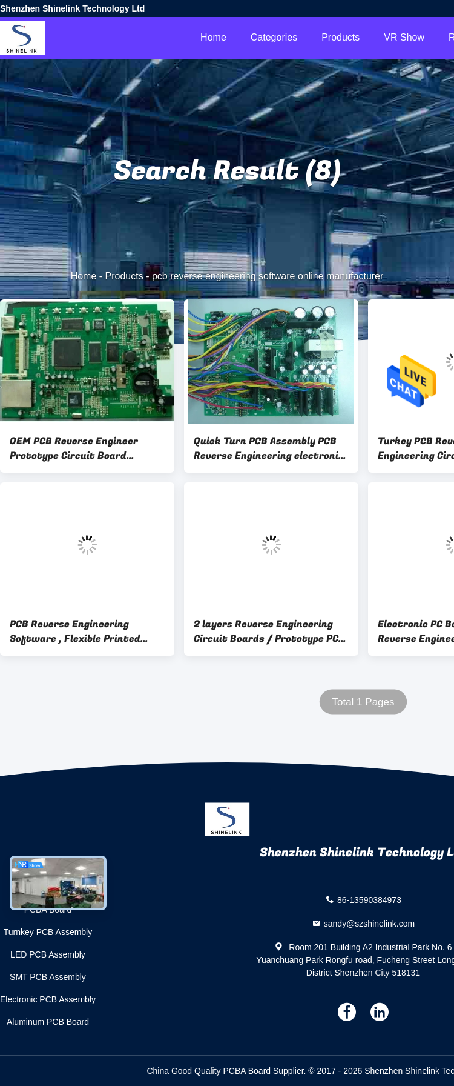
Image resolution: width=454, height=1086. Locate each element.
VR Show (404, 37)
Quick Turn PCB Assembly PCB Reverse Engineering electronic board (269, 448)
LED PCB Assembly (47, 954)
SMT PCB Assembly (48, 977)
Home (213, 37)
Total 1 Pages (363, 702)
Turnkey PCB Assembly (48, 932)
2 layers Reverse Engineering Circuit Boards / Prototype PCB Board (269, 631)
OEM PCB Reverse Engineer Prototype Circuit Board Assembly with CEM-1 (74, 448)
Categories (274, 37)
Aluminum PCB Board (48, 1022)
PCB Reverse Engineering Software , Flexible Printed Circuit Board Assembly (75, 631)
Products (340, 37)
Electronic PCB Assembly (48, 999)
